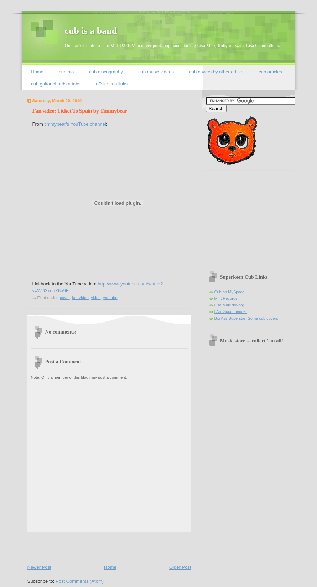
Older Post (180, 567)
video (95, 297)
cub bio (66, 71)
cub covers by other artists (216, 71)
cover (64, 297)
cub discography (106, 71)
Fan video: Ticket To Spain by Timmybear (79, 111)
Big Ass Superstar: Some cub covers (246, 318)
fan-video (80, 297)
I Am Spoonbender (230, 311)
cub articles (270, 71)
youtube (110, 297)
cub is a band (91, 31)
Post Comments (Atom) (80, 581)
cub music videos (156, 71)
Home (37, 71)
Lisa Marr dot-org (229, 305)
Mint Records (226, 298)
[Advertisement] (110, 546)
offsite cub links (112, 84)
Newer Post (39, 567)
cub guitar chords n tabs (55, 84)
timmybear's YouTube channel (75, 124)
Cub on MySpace (229, 292)
